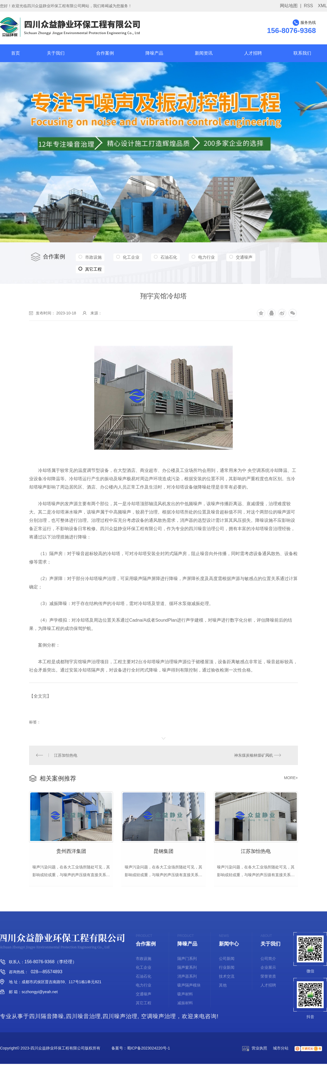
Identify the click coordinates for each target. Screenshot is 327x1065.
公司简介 (268, 959)
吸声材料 (185, 995)
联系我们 (302, 53)
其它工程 (272, 257)
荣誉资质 (268, 977)
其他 (223, 986)
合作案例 (105, 53)
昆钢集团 (163, 852)
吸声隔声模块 (189, 986)
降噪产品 (154, 53)
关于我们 (56, 53)
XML (322, 5)
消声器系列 (187, 977)
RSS (308, 5)
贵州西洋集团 (71, 852)
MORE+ (291, 778)
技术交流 (226, 977)
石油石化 (166, 257)
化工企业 (129, 257)
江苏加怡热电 (65, 755)
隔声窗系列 (187, 968)
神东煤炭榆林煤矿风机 (253, 755)
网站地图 (289, 5)
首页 (15, 53)
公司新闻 (226, 959)
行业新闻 (226, 968)
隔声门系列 (187, 959)
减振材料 (185, 1004)
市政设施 (93, 257)
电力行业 (202, 257)
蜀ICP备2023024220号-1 (148, 1049)
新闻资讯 (204, 53)
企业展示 (268, 968)
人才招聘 (253, 53)
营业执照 (254, 1049)
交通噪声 (239, 257)
